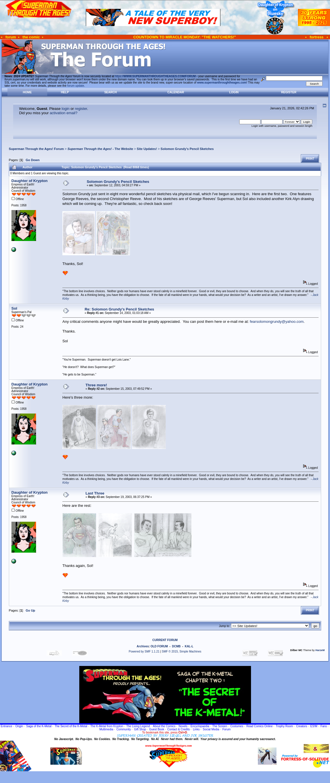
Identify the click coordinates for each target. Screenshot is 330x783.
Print (310, 158)
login (65, 108)
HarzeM (320, 650)
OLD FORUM (159, 646)
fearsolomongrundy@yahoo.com (277, 321)
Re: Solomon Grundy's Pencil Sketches (119, 309)
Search (110, 92)
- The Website (100, 149)
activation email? (64, 113)
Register (288, 92)
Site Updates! (147, 149)
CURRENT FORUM (164, 640)
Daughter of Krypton (29, 181)
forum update (75, 85)
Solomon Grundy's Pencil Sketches (187, 149)
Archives (143, 646)
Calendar (175, 92)
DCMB (176, 646)
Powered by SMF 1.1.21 (144, 651)
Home (27, 92)
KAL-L (189, 646)
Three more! (96, 385)
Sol (14, 308)
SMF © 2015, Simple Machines (181, 651)
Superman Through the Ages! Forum (36, 149)
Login (234, 92)
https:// (155, 76)
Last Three (95, 493)
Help (65, 92)
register (81, 108)
